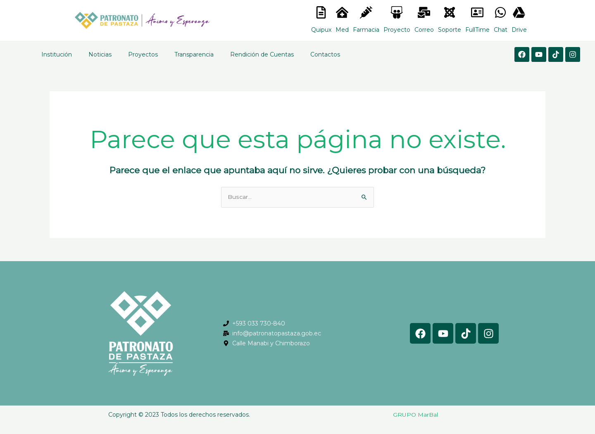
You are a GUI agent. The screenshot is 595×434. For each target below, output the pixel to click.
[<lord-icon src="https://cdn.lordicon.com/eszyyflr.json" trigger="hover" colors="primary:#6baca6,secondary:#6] (449, 12)
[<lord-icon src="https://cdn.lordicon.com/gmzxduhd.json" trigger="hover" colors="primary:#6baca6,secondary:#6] (477, 12)
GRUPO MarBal (415, 415)
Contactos (325, 54)
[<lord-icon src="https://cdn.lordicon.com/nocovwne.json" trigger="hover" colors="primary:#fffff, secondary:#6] (321, 12)
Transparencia (194, 54)
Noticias (100, 54)
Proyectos (143, 54)
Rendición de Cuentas (262, 54)
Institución (56, 54)
